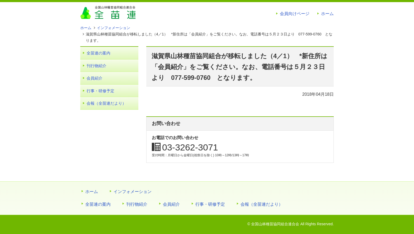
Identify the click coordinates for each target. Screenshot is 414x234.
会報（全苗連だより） (106, 103)
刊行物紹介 (96, 65)
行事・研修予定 (100, 91)
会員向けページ (294, 13)
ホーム (327, 13)
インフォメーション (133, 191)
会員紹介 (94, 78)
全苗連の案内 (98, 53)
